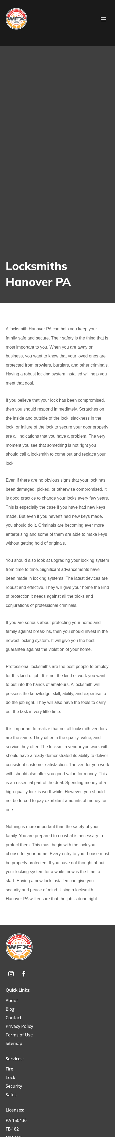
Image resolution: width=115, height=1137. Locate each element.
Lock (10, 1077)
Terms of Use (19, 1035)
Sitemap (14, 1043)
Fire (9, 1069)
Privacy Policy (19, 1026)
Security (14, 1086)
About (12, 1000)
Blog (10, 1009)
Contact (13, 1018)
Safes (11, 1095)
